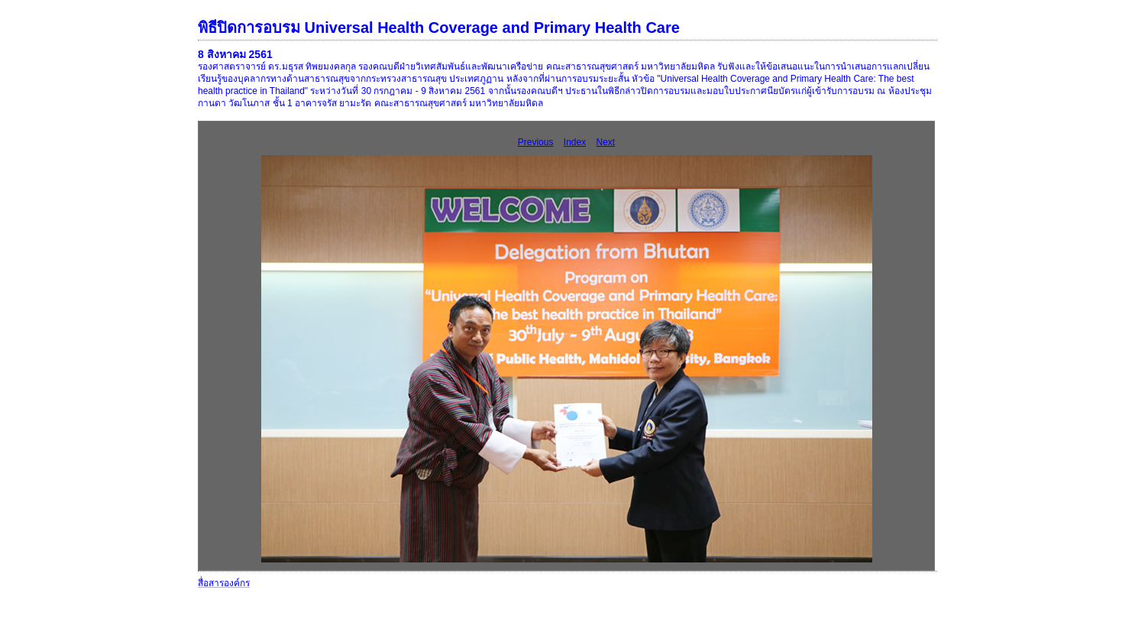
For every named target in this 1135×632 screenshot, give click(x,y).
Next (606, 142)
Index (575, 142)
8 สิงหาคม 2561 (235, 54)
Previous (536, 142)
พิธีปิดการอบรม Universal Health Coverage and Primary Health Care (439, 27)
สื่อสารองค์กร (224, 583)
